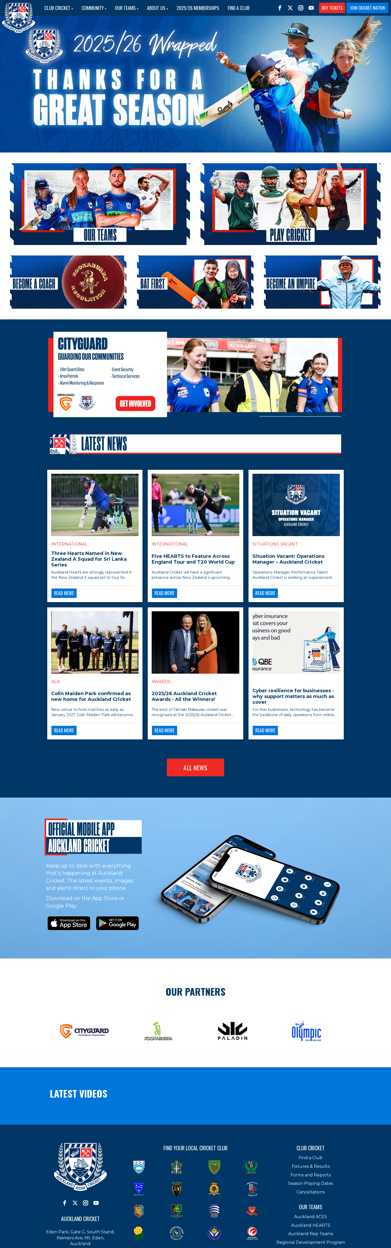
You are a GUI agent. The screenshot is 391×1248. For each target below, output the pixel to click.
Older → (195, 748)
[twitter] (290, 8)
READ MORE (64, 593)
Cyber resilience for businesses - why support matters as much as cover (293, 696)
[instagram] (300, 8)
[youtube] (311, 8)
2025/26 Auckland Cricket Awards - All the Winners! (184, 696)
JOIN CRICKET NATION (367, 8)
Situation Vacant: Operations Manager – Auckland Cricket (288, 559)
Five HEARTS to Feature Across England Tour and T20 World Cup (193, 559)
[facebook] (279, 8)
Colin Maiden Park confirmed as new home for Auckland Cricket (91, 696)
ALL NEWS (195, 767)
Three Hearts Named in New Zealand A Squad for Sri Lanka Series (89, 559)
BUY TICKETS (332, 8)
